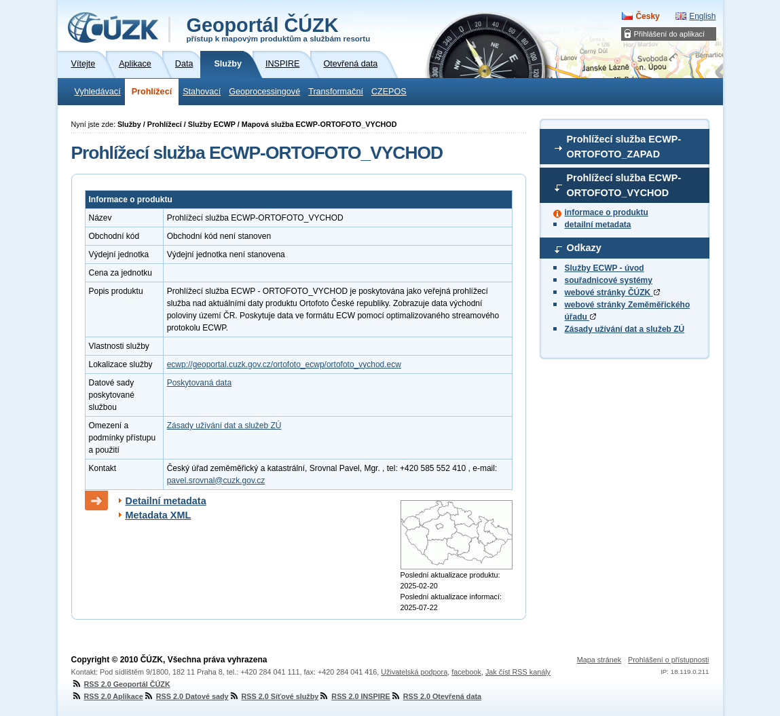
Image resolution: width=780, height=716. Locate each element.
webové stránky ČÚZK (612, 292)
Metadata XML (158, 515)
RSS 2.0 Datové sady (186, 696)
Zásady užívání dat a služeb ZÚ (625, 329)
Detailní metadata (166, 500)
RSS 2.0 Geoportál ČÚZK (120, 684)
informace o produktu (606, 212)
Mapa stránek (599, 660)
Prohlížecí (152, 91)
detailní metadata (598, 224)
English (702, 16)
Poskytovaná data (199, 383)
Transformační (335, 91)
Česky (647, 16)
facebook (466, 672)
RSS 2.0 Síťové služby (274, 696)
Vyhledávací (98, 91)
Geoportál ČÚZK (279, 28)
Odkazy (584, 247)
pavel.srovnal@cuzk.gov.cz (216, 480)
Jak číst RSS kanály (518, 672)
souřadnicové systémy (608, 280)
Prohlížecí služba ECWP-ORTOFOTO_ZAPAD (624, 146)
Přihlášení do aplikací (669, 34)
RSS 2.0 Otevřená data (435, 696)
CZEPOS (389, 91)
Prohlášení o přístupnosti (668, 660)
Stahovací (202, 91)
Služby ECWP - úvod (604, 268)
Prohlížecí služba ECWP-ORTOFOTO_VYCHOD (624, 185)
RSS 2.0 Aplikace (107, 696)
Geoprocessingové (264, 91)
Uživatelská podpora (414, 672)
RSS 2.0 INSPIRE (354, 696)
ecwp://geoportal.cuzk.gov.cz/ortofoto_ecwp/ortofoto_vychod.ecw (284, 364)
